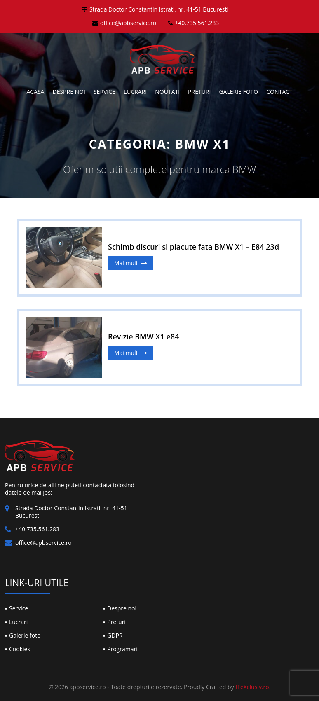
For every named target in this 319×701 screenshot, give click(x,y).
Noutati (167, 92)
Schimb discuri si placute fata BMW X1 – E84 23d (193, 247)
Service (104, 92)
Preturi (199, 92)
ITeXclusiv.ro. (252, 687)
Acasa (35, 92)
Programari (122, 649)
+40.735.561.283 (193, 23)
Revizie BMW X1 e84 (143, 336)
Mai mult (130, 263)
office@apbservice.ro (124, 23)
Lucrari (135, 92)
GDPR (114, 635)
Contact (279, 92)
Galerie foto (238, 92)
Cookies (19, 649)
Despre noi (68, 92)
